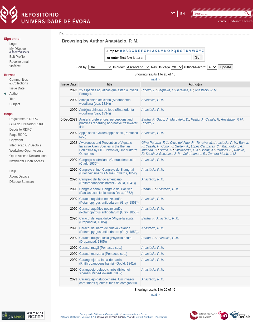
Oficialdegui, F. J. (187, 150)
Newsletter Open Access (26, 161)
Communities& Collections (18, 81)
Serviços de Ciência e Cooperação (99, 314)
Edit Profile (17, 57)
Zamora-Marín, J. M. (222, 154)
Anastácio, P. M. (206, 90)
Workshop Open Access (26, 150)
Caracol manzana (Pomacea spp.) (103, 254)
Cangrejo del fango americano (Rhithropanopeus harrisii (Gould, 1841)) (107, 181)
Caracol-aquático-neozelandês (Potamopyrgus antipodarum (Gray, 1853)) (109, 200)
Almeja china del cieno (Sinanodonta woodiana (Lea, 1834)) (105, 102)
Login (13, 44)
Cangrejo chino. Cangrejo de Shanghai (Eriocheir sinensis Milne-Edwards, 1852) (108, 171)
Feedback (161, 316)
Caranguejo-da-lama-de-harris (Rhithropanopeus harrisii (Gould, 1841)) (107, 261)
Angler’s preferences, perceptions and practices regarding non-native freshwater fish (108, 123)
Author (14, 93)
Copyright (16, 140)
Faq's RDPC (18, 135)
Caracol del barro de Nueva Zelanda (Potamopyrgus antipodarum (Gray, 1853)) (109, 230)
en (182, 14)
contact (222, 21)
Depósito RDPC (20, 129)
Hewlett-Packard (143, 316)
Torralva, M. (204, 143)
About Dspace (19, 176)
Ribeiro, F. (149, 90)
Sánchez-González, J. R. (163, 154)
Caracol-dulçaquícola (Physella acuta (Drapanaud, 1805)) (105, 239)
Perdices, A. (223, 150)
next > (155, 79)
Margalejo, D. (179, 119)
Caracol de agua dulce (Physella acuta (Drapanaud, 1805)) (106, 220)
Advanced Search (241, 21)
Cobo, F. (167, 146)
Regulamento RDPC (23, 119)
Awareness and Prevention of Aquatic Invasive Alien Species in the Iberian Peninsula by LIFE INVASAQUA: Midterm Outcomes (108, 148)
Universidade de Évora (134, 314)
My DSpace (17, 49)
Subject (14, 104)
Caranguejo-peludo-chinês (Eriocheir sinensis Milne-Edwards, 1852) (105, 271)
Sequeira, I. (165, 90)
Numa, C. (166, 150)
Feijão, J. (197, 119)
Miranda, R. (150, 150)
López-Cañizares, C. (205, 146)
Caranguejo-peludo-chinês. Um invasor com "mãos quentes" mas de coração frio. (108, 281)
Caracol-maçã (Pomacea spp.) (100, 248)
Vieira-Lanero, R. (194, 154)
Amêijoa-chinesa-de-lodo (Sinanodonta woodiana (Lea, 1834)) (106, 111)
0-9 (122, 51)
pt (173, 14)
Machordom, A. (232, 146)
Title (12, 99)
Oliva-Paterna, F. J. (155, 143)
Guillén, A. (182, 146)
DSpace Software (21, 182)
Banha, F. (148, 119)
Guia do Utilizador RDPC (27, 124)
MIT (126, 316)
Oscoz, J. (207, 150)
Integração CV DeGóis (25, 145)
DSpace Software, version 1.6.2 (78, 316)
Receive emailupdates (19, 63)
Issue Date (17, 88)
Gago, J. (162, 119)
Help (12, 171)
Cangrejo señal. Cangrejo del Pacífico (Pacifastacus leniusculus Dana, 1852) (106, 191)
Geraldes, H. (184, 90)
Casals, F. (212, 119)
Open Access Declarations (28, 156)
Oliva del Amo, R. (182, 143)
